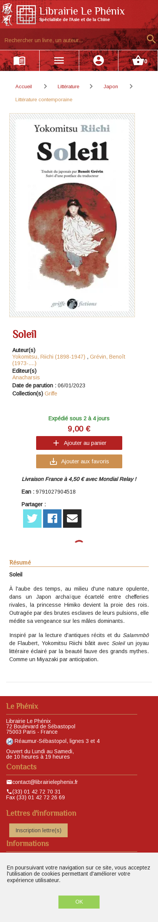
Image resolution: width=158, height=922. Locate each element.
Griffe (51, 393)
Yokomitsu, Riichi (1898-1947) (48, 357)
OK (79, 902)
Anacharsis (26, 377)
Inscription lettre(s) (38, 830)
